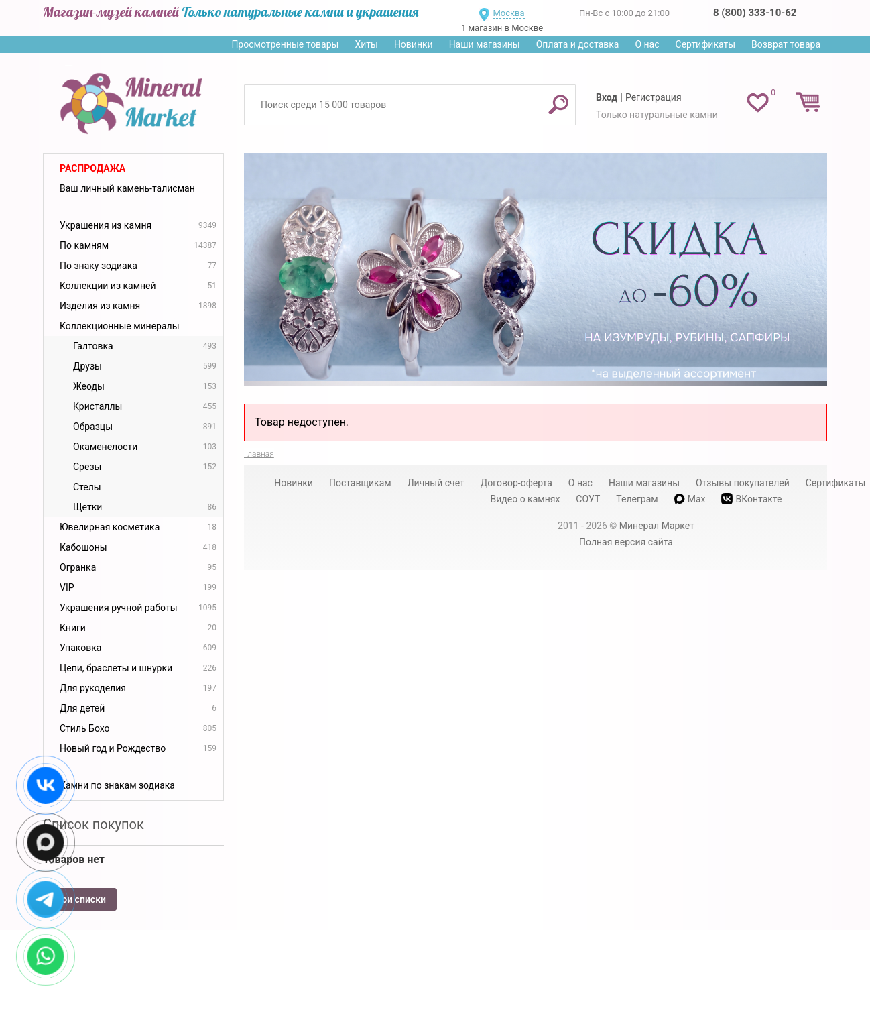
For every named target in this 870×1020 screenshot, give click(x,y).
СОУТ (588, 499)
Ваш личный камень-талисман (127, 188)
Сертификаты (706, 44)
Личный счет (436, 482)
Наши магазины (484, 44)
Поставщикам (360, 482)
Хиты (366, 44)
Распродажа (92, 168)
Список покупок (93, 824)
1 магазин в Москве (502, 28)
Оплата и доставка (577, 44)
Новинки (413, 44)
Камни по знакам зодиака (117, 785)
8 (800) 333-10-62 (754, 13)
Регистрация (653, 97)
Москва (508, 13)
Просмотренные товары (284, 44)
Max (690, 499)
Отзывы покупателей (743, 482)
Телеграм (637, 499)
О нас (647, 44)
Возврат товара (785, 44)
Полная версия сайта (626, 541)
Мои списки (80, 899)
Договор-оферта (516, 482)
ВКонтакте (751, 498)
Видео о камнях (525, 499)
